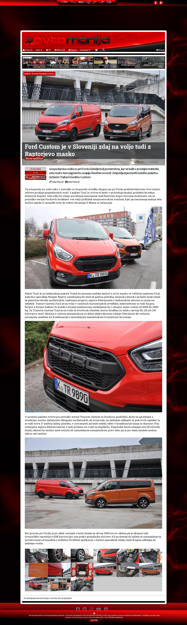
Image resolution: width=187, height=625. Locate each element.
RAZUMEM (94, 620)
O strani (85, 50)
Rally (73, 50)
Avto (39, 50)
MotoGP (60, 50)
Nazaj (160, 50)
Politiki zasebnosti (116, 617)
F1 (48, 50)
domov (27, 73)
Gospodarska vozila (44, 73)
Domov (27, 50)
